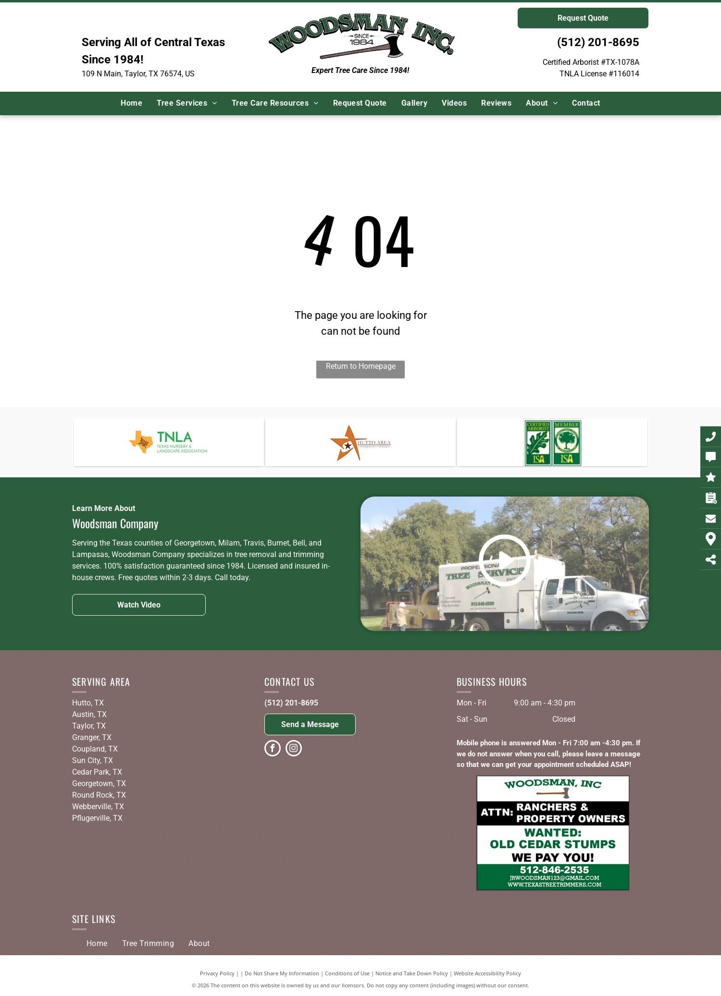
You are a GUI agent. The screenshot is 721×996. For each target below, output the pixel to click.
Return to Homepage (361, 366)
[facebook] (272, 749)
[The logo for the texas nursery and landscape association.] (169, 442)
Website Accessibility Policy (487, 973)
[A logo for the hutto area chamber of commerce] (360, 442)
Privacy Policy (217, 973)
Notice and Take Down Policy (411, 973)
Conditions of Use (347, 973)
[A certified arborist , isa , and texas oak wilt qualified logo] (552, 442)
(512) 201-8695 (598, 42)
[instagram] (294, 749)
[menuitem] (131, 103)
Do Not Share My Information (282, 973)
